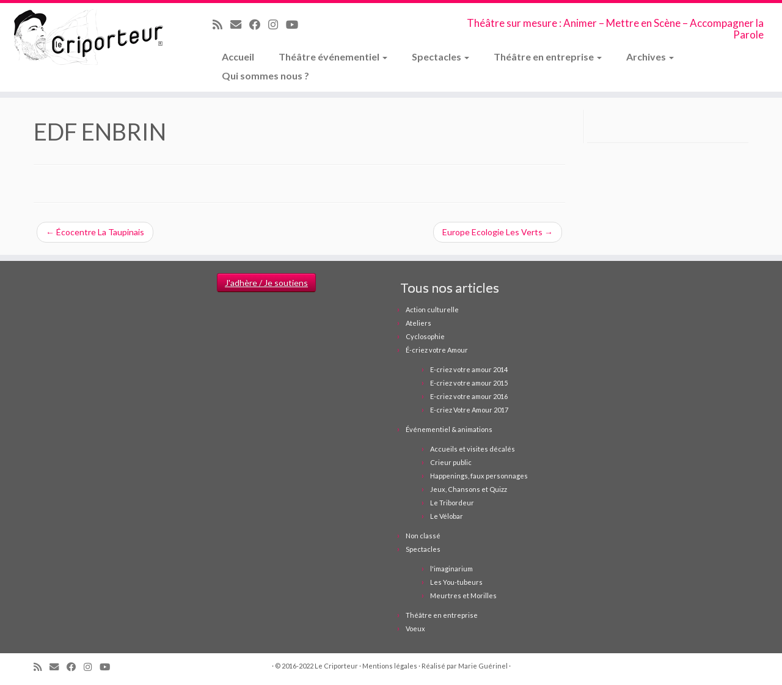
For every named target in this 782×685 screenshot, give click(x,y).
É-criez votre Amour (437, 350)
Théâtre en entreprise (548, 56)
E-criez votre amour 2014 (469, 369)
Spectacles (440, 56)
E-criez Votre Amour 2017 (469, 410)
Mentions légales (389, 666)
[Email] (239, 24)
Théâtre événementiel (333, 56)
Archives (650, 56)
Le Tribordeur (452, 503)
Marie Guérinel (483, 666)
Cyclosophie (425, 336)
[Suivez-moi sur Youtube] (296, 24)
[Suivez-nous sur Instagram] (277, 24)
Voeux (415, 628)
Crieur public (451, 462)
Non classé (423, 536)
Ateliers (418, 323)
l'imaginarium (451, 569)
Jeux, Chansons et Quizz (468, 489)
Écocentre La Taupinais (95, 232)
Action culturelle (432, 309)
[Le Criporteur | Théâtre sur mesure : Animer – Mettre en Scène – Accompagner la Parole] (90, 38)
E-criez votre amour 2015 (469, 383)
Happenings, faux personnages (479, 476)
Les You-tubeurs (456, 582)
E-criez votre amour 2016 (469, 396)
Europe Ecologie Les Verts (497, 232)
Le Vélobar (446, 516)
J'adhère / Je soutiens (266, 282)
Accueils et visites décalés (472, 449)
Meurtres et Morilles (463, 595)
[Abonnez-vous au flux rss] (221, 24)
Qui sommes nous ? (265, 75)
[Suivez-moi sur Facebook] (258, 24)
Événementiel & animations (449, 429)
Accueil (238, 56)
